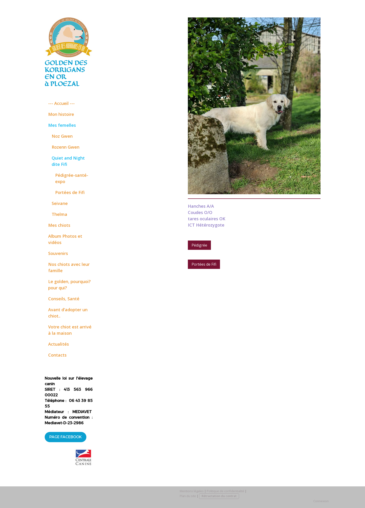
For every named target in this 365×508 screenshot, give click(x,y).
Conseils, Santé (63, 298)
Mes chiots (59, 225)
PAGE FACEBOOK (65, 437)
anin (51, 384)
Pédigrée (199, 245)
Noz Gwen (62, 136)
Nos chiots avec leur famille (69, 267)
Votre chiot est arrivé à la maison (69, 330)
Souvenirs (58, 253)
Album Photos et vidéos (65, 239)
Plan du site (188, 496)
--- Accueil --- (61, 103)
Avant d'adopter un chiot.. (68, 313)
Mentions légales (192, 491)
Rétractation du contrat (219, 496)
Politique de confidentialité (225, 491)
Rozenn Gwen (65, 147)
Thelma (59, 214)
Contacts (57, 355)
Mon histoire (61, 114)
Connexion (321, 501)
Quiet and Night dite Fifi (68, 161)
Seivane (60, 203)
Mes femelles (62, 125)
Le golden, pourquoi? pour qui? (69, 285)
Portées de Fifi (70, 192)
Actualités (58, 344)
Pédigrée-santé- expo (71, 178)
